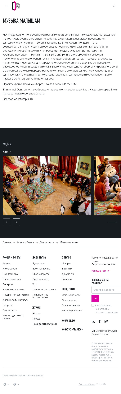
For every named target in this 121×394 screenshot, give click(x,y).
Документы (68, 274)
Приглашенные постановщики (40, 296)
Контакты (67, 279)
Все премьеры (10, 274)
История (66, 263)
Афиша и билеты (12, 257)
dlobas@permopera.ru (101, 361)
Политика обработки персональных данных (23, 375)
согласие (106, 305)
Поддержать (68, 289)
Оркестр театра (40, 279)
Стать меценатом (71, 295)
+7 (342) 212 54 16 (99, 352)
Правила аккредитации (44, 323)
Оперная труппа (40, 274)
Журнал (36, 307)
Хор (34, 284)
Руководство (39, 263)
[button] (6, 6)
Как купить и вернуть (14, 289)
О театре (66, 257)
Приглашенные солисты (44, 289)
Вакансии (67, 268)
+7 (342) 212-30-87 (108, 257)
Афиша (6, 263)
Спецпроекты (10, 310)
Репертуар (8, 284)
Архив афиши (10, 268)
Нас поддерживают (72, 310)
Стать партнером (71, 305)
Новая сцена (68, 320)
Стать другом (69, 300)
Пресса (36, 318)
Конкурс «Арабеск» (72, 329)
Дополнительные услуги (15, 299)
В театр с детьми (12, 279)
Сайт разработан (87, 384)
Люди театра (39, 257)
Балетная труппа (41, 268)
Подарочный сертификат (16, 294)
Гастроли (7, 305)
